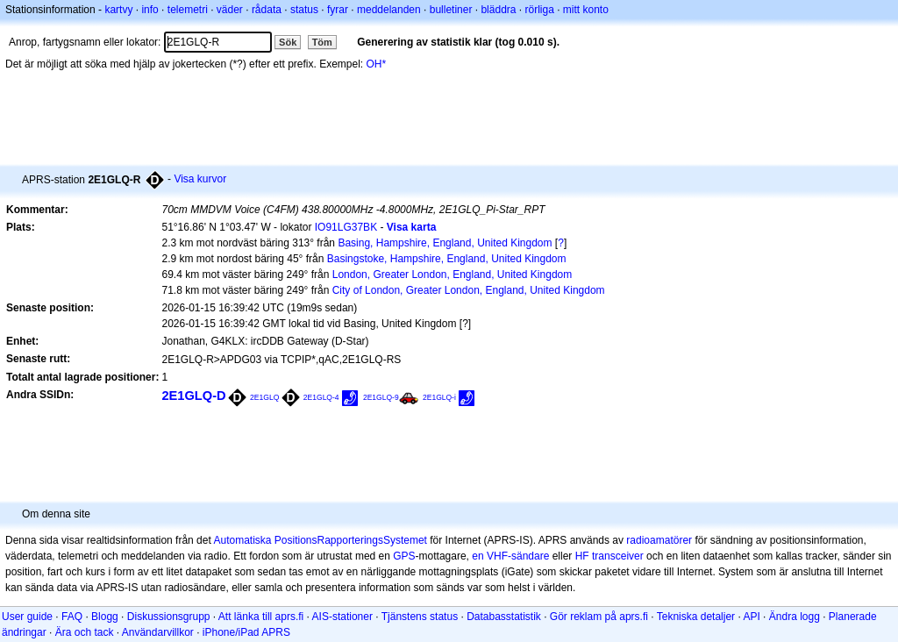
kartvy (118, 10)
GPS (404, 556)
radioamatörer (659, 540)
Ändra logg (794, 616)
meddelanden (389, 10)
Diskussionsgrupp (168, 616)
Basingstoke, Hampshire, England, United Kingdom (447, 259)
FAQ (71, 616)
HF (582, 556)
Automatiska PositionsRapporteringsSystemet (319, 540)
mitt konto (586, 10)
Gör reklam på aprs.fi (599, 616)
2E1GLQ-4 (321, 397)
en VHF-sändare (510, 556)
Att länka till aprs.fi (260, 616)
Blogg (104, 616)
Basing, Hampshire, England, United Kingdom (445, 243)
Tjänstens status (419, 616)
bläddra (498, 10)
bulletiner (451, 10)
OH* (377, 64)
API (751, 616)
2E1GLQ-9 (381, 397)
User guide (27, 616)
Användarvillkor (158, 632)
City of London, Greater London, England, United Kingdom (468, 290)
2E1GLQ (265, 397)
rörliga (538, 10)
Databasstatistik (504, 616)
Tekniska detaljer (696, 616)
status (304, 10)
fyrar (337, 10)
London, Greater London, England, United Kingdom (452, 274)
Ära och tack (84, 632)
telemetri (187, 10)
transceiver (618, 556)
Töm (322, 42)
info (149, 10)
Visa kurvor (200, 179)
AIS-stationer (342, 616)
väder (230, 10)
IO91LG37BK (346, 227)
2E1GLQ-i (439, 397)
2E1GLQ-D (193, 396)
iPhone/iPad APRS (246, 632)
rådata (267, 10)
